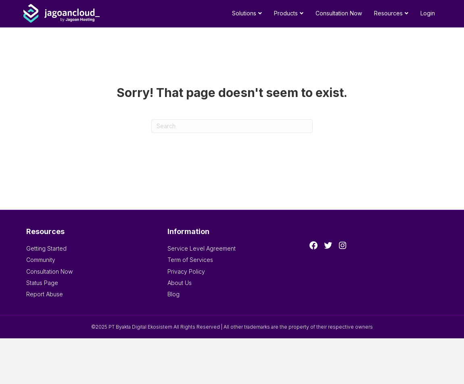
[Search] (232, 126)
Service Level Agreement (201, 248)
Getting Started (46, 248)
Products (286, 13)
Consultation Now (339, 13)
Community (40, 259)
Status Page (42, 282)
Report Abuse (44, 294)
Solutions (244, 13)
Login (427, 13)
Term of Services (190, 259)
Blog (173, 294)
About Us (179, 282)
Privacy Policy (186, 271)
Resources (388, 13)
